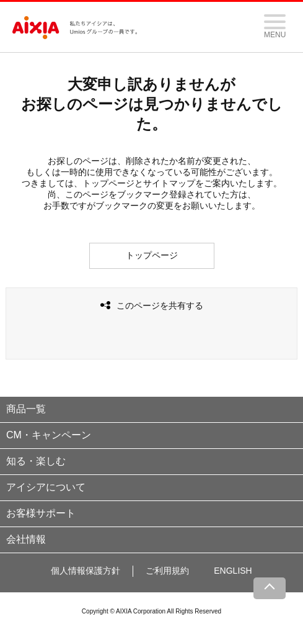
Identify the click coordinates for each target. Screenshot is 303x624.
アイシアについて (46, 487)
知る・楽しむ (36, 461)
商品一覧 (26, 409)
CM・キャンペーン (48, 435)
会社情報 (26, 539)
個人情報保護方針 (85, 571)
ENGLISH (233, 571)
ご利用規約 (167, 571)
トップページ (152, 255)
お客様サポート (41, 513)
